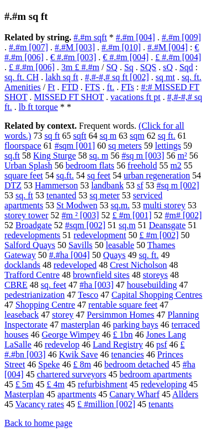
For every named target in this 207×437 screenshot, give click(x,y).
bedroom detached (136, 364)
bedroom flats (90, 165)
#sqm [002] (85, 225)
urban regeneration (157, 175)
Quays (114, 255)
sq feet (98, 175)
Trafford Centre (32, 275)
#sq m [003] (142, 155)
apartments (76, 394)
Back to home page (38, 423)
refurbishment (103, 384)
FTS (92, 87)
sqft (79, 135)
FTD (70, 87)
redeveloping (164, 384)
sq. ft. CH (21, 77)
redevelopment (99, 235)
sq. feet (53, 284)
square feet (23, 175)
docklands (22, 265)
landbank (107, 185)
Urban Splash (28, 165)
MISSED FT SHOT (69, 97)
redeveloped (75, 265)
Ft (51, 87)
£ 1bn (123, 334)
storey (62, 314)
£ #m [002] (158, 235)
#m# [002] (183, 215)
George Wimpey (71, 334)
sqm (137, 135)
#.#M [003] (75, 47)
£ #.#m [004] (178, 57)
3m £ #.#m (80, 67)
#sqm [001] (75, 145)
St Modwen (76, 205)
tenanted (61, 195)
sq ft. (167, 135)
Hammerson (56, 185)
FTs (127, 87)
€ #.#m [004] (125, 57)
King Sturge (54, 155)
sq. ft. (149, 255)
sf (140, 185)
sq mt (165, 77)
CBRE (16, 284)
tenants (160, 404)
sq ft (52, 135)
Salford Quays (29, 245)
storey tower (26, 215)
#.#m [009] (181, 37)
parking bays (135, 324)
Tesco (88, 294)
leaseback (21, 314)
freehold (142, 165)
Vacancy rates (39, 404)
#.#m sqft (90, 37)
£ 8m (82, 364)
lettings (168, 145)
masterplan (80, 324)
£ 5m (24, 384)
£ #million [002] (106, 404)
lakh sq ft (61, 77)
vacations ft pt (135, 97)
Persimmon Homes (120, 314)
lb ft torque (38, 107)
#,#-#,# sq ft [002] (117, 77)
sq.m (127, 225)
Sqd (186, 67)
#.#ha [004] (69, 255)
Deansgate (167, 225)
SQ (111, 67)
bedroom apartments (155, 374)
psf (161, 344)
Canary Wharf (134, 394)
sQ (168, 67)
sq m (107, 135)
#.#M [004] (167, 47)
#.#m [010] (121, 47)
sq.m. (120, 205)
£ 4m (55, 384)
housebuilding (152, 284)
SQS (148, 67)
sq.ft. (65, 175)
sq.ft (12, 155)
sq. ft (24, 195)
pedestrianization (34, 294)
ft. (110, 87)
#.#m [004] (135, 37)
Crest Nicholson (138, 265)
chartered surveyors (72, 374)
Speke (49, 364)
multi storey (164, 205)
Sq (129, 67)
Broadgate (33, 225)
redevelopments (32, 235)
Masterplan (24, 394)
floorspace (22, 145)
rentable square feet (122, 304)
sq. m (98, 155)
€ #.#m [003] (73, 57)
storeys (155, 275)
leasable (120, 245)
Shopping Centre (45, 304)
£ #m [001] (131, 215)
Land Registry (118, 344)
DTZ (13, 185)
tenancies (127, 354)
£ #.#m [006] (32, 67)
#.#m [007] (28, 47)
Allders (185, 394)
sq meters (125, 145)
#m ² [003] (80, 215)
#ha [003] (96, 284)
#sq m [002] (178, 185)
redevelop (62, 344)
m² (182, 155)
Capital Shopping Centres (157, 294)
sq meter (104, 195)
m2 (175, 165)
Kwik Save (78, 354)
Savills (80, 245)
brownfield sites (101, 275)
